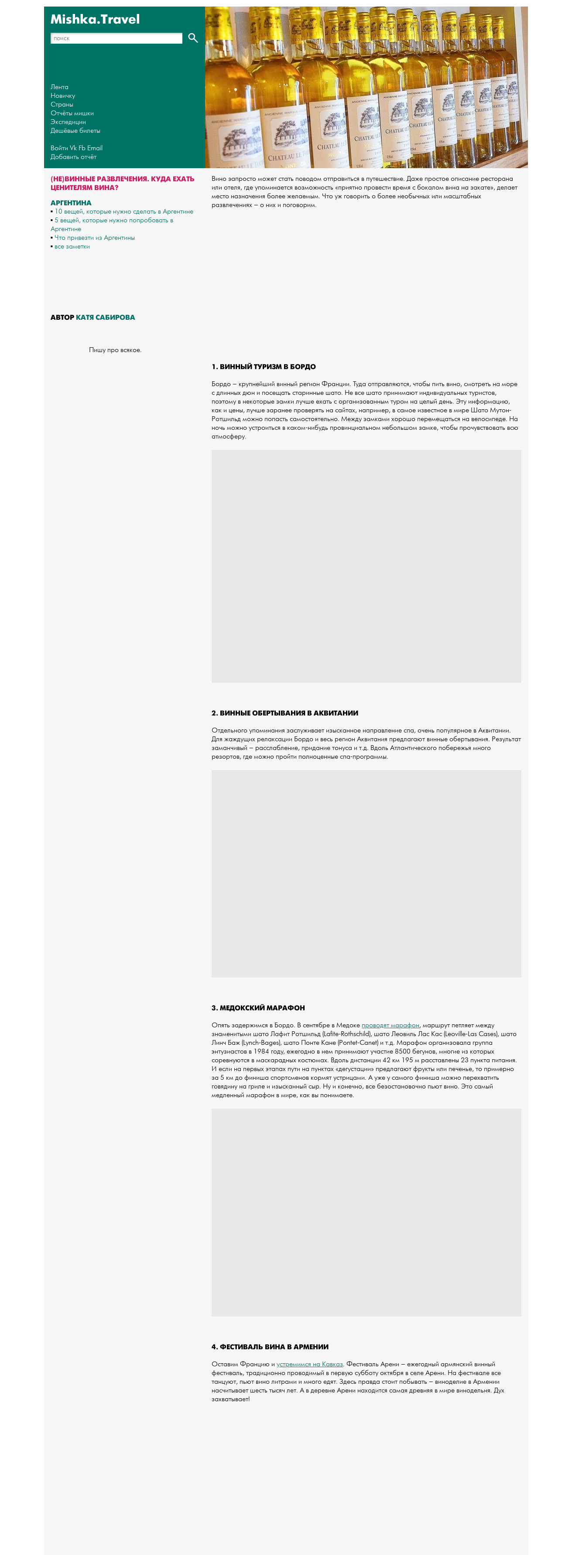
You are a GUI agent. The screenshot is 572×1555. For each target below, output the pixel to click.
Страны (62, 104)
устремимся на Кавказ (310, 1364)
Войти (59, 148)
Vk (73, 148)
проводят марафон (390, 1025)
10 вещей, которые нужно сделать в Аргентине (124, 211)
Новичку (63, 96)
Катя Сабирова (105, 317)
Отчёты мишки (72, 113)
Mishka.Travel (95, 19)
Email (95, 148)
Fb (82, 148)
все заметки (72, 246)
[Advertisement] (366, 277)
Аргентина (71, 202)
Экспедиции (68, 122)
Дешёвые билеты (75, 131)
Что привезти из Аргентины (95, 238)
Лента (60, 87)
